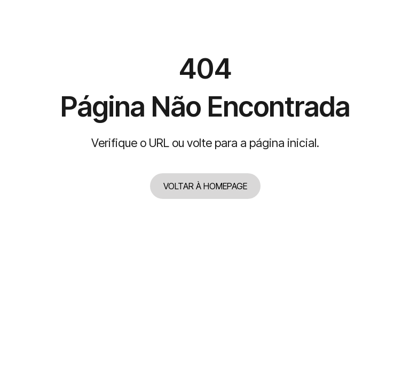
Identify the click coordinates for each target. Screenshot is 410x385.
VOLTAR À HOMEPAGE (205, 186)
